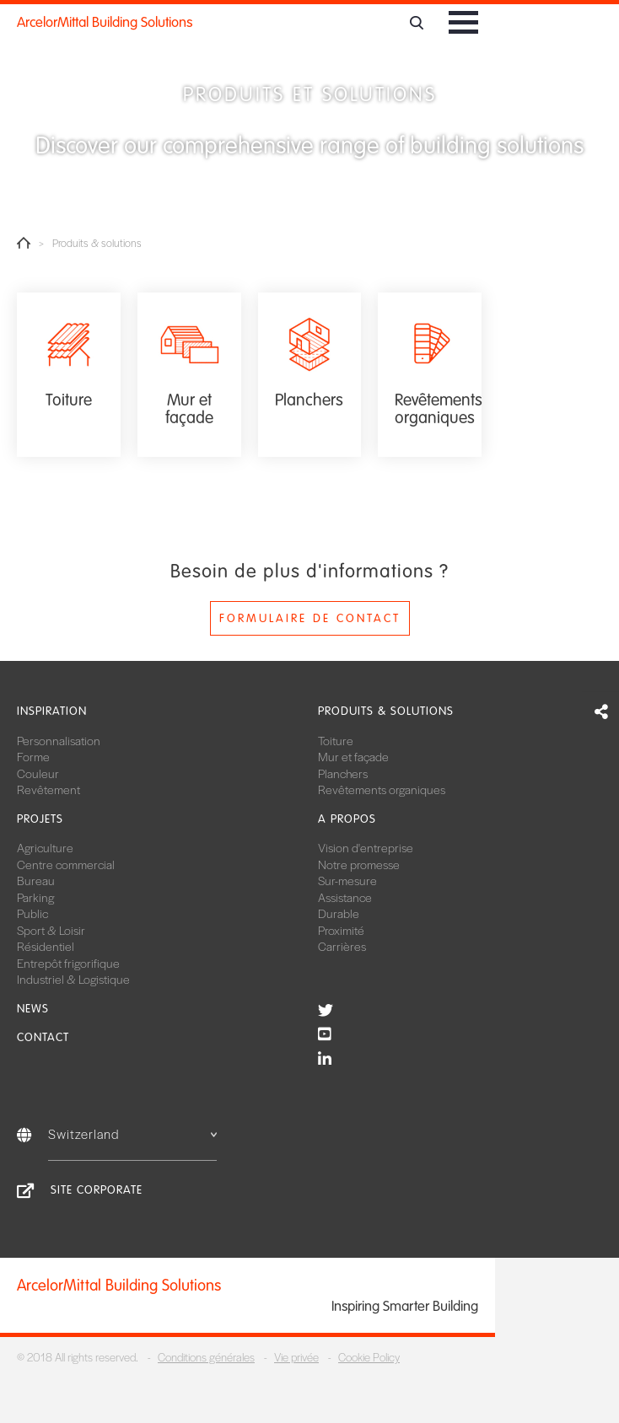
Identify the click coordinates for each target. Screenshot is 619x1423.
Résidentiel (45, 945)
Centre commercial (66, 864)
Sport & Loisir (51, 929)
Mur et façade (353, 756)
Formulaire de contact (310, 618)
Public (32, 913)
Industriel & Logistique (73, 978)
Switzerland (132, 1133)
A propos (347, 819)
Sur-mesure (347, 880)
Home (23, 243)
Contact (43, 1037)
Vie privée (296, 1357)
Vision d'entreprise (365, 847)
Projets (40, 819)
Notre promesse (359, 864)
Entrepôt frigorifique (68, 962)
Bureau (36, 880)
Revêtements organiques (381, 789)
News (33, 1008)
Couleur (38, 773)
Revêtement (48, 789)
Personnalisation (58, 740)
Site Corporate (97, 1190)
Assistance (345, 897)
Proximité (341, 929)
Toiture (335, 740)
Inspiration (52, 711)
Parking (35, 897)
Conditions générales (206, 1357)
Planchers (343, 773)
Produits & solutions (386, 711)
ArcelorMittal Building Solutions (104, 22)
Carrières (342, 945)
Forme (33, 756)
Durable (338, 913)
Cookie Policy (369, 1357)
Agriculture (45, 847)
